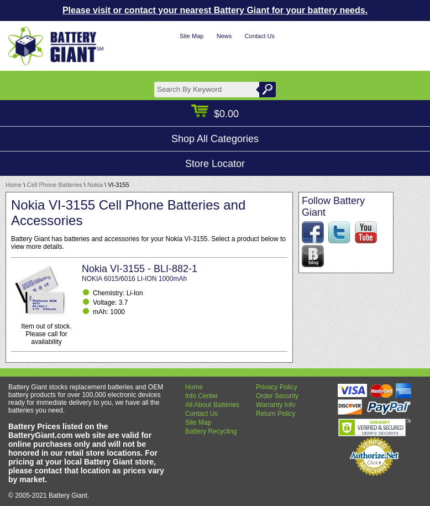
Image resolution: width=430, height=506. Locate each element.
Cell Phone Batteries (54, 184)
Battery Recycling (211, 431)
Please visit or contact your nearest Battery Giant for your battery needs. (215, 10)
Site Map (191, 36)
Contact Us (260, 36)
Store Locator (215, 163)
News (224, 36)
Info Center (201, 396)
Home (14, 184)
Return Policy (275, 414)
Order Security (277, 396)
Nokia (95, 184)
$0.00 (215, 113)
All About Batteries (212, 405)
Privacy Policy (276, 387)
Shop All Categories (215, 138)
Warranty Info (276, 405)
